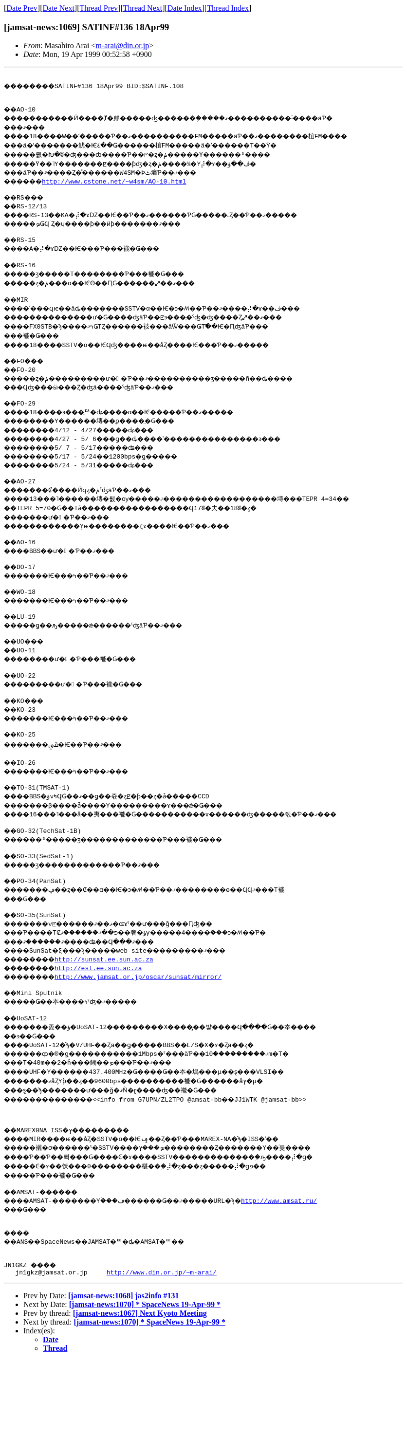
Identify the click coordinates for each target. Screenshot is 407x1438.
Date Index (184, 8)
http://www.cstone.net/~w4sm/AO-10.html (122, 185)
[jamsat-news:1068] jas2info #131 (123, 1347)
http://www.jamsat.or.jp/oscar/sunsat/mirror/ (148, 1011)
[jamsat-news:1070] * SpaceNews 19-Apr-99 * (145, 1355)
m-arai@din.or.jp (122, 45)
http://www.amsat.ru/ (317, 1244)
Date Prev (21, 8)
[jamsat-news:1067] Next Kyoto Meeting (140, 1364)
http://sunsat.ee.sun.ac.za (114, 994)
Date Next (58, 8)
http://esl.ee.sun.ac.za (108, 1002)
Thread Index (228, 8)
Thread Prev (98, 8)
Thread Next (142, 8)
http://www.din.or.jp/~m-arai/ (162, 1323)
